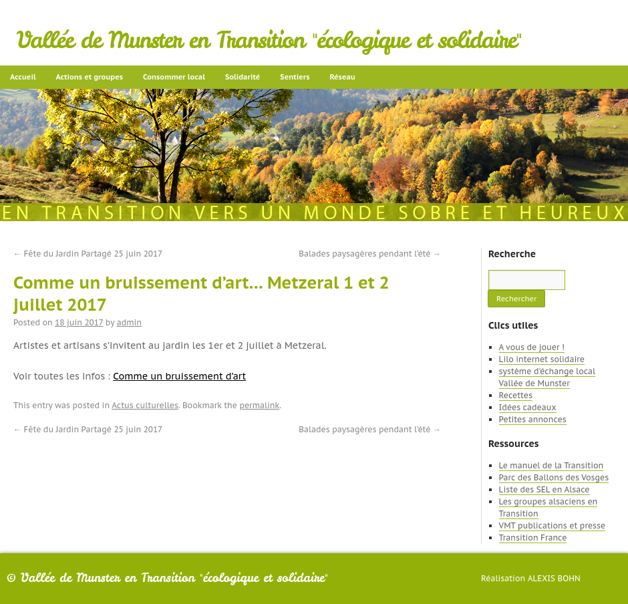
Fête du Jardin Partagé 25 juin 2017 (87, 254)
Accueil (23, 77)
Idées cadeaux (528, 407)
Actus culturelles (145, 405)
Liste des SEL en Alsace (544, 489)
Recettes (515, 395)
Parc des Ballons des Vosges (554, 477)
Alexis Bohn (554, 578)
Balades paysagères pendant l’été (370, 254)
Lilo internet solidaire (542, 359)
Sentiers (294, 77)
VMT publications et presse (552, 525)
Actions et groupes (89, 77)
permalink (259, 405)
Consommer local (174, 77)
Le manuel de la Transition (551, 465)
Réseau (342, 77)
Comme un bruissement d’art (179, 376)
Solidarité (242, 77)
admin (129, 322)
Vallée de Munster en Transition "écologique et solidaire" (269, 40)
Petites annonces (533, 419)
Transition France (533, 538)
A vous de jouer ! (532, 347)
